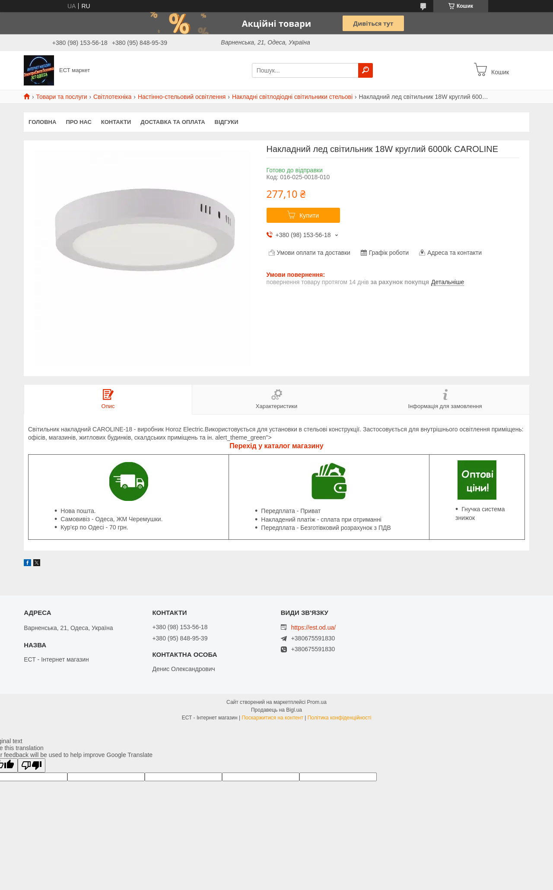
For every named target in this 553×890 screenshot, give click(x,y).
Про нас (78, 122)
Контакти (116, 122)
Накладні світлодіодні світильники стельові (292, 96)
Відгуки (226, 122)
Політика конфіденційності (340, 718)
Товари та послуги (61, 96)
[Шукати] (365, 70)
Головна (42, 122)
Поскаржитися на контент (272, 718)
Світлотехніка (112, 96)
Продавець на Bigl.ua (276, 710)
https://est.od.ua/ (313, 627)
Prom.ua (317, 702)
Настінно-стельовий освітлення (182, 96)
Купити (309, 215)
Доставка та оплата (172, 122)
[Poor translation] (31, 765)
